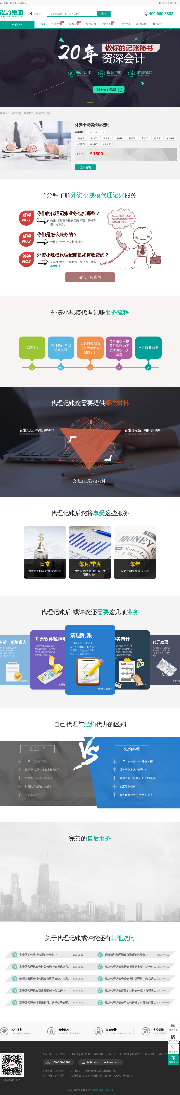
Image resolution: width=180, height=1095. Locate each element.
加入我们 (163, 3)
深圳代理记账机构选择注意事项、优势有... (130, 966)
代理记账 (74, 24)
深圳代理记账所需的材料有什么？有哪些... (130, 990)
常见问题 (141, 24)
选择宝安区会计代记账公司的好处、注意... (44, 978)
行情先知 (137, 1054)
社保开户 (111, 1054)
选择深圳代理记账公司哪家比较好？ (126, 954)
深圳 (36, 13)
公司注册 (57, 24)
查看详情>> (105, 688)
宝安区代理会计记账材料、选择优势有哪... (44, 1002)
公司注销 (124, 24)
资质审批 (91, 24)
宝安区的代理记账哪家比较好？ (38, 954)
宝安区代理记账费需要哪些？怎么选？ (42, 990)
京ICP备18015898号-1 (102, 1090)
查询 (103, 13)
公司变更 (60, 1054)
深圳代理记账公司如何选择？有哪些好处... (130, 1002)
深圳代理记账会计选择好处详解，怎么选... (130, 978)
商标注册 (107, 24)
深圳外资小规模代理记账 (37, 113)
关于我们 (124, 1054)
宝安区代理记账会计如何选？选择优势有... (44, 966)
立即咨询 (85, 167)
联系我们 (174, 3)
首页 (43, 24)
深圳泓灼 (5, 113)
